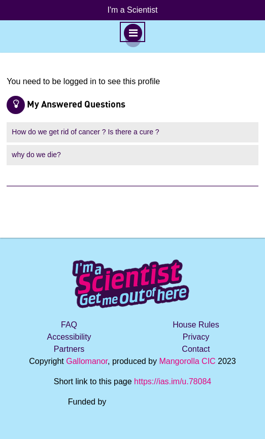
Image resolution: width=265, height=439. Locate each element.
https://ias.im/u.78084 (172, 381)
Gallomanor (87, 361)
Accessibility (69, 337)
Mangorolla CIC (187, 361)
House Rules (196, 324)
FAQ (69, 324)
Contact (196, 349)
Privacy (196, 337)
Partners (69, 349)
